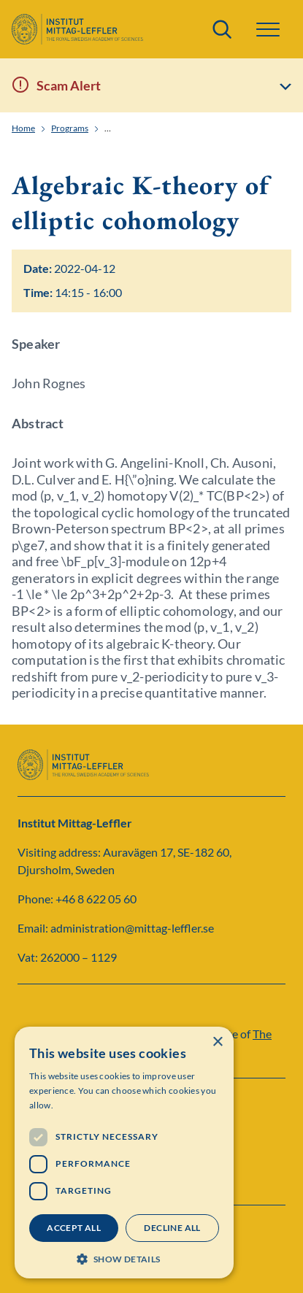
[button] (268, 29)
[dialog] (124, 1152)
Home (23, 128)
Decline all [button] (172, 1227)
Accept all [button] (74, 1227)
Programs (69, 128)
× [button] (217, 1042)
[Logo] (77, 29)
